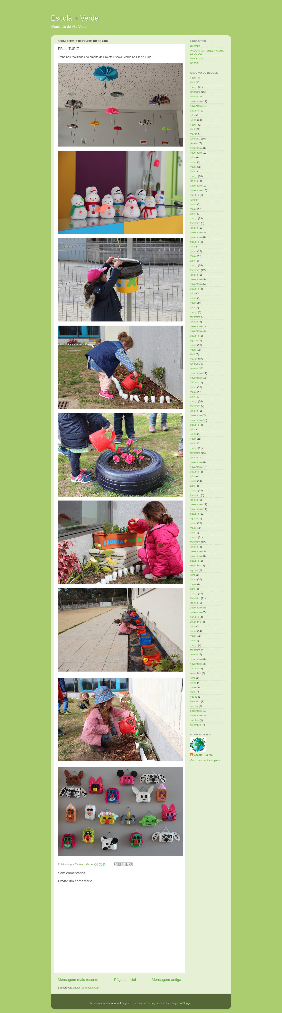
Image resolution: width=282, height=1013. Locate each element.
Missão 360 (196, 58)
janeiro (194, 96)
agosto (194, 340)
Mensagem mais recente (78, 980)
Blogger (186, 1003)
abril (192, 82)
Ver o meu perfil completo (205, 760)
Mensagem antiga (166, 980)
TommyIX (152, 1003)
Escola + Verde (75, 18)
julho (193, 115)
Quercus (195, 45)
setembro (195, 565)
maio (193, 77)
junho (193, 120)
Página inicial (125, 980)
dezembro (196, 101)
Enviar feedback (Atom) (86, 987)
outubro (194, 110)
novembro (196, 105)
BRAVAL (195, 63)
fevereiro (195, 91)
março (193, 87)
